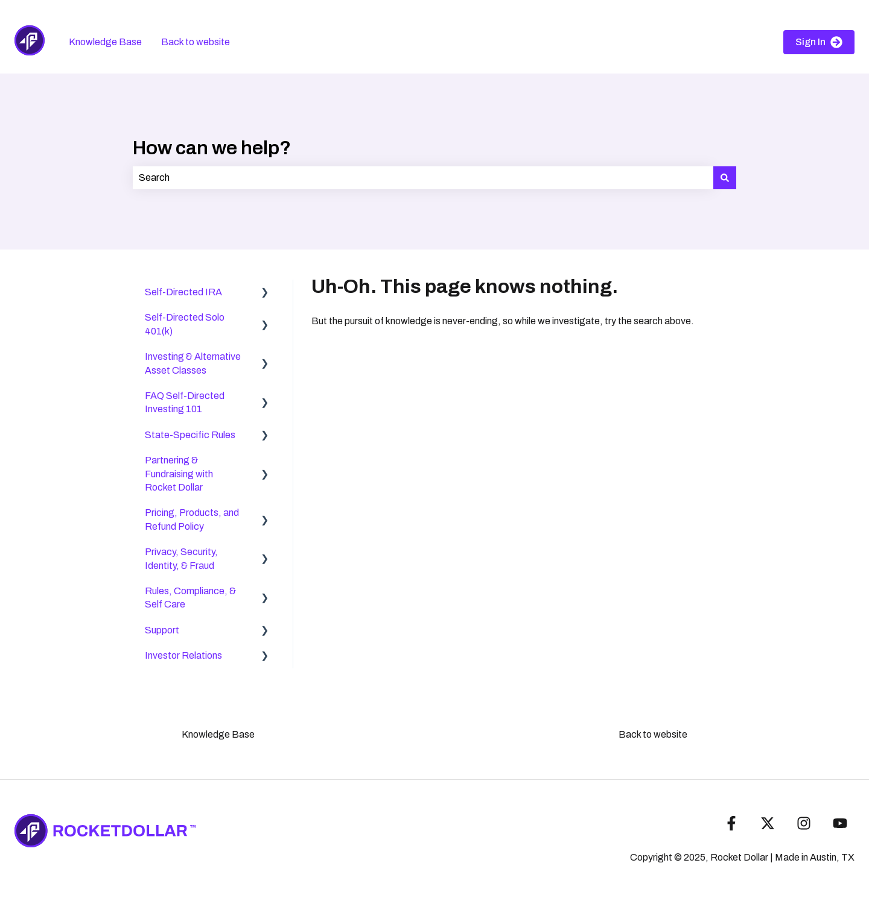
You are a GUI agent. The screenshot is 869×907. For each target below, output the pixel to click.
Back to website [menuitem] (653, 734)
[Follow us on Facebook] (731, 823)
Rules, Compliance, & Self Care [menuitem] (190, 597)
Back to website (195, 42)
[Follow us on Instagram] (803, 823)
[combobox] (423, 177)
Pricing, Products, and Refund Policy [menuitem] (192, 519)
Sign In (818, 42)
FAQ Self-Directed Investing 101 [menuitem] (184, 402)
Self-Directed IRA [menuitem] (183, 292)
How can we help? (212, 147)
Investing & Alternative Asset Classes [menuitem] (193, 363)
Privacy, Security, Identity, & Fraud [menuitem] (181, 558)
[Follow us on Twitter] (767, 823)
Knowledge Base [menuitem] (218, 734)
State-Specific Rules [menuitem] (190, 435)
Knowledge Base (105, 42)
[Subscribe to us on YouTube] (840, 823)
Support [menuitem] (162, 630)
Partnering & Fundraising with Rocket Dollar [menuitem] (179, 473)
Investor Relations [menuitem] (183, 655)
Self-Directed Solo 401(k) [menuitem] (184, 324)
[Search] (724, 177)
